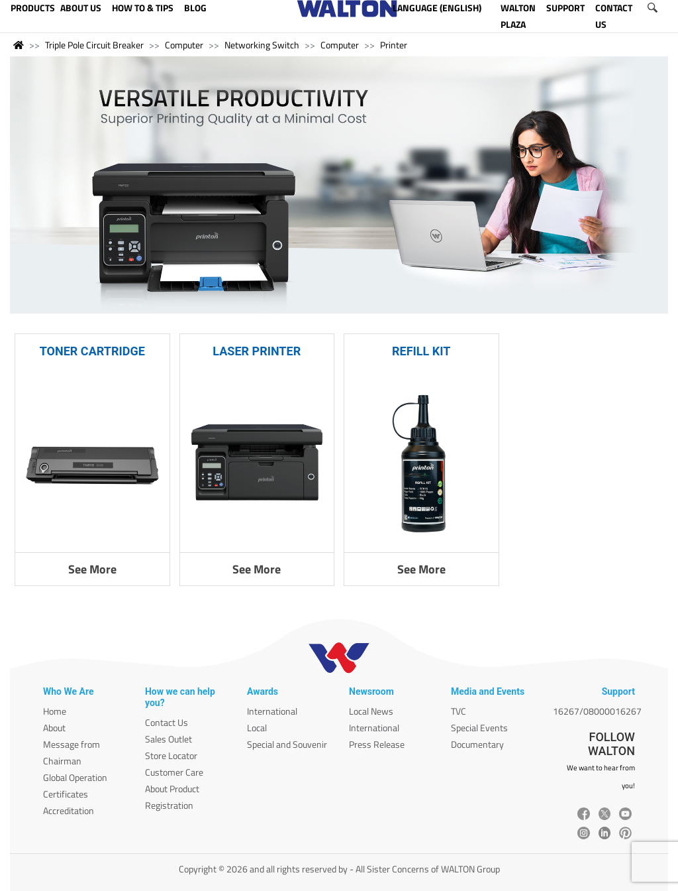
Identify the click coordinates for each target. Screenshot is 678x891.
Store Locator (171, 755)
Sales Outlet (168, 739)
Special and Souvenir (287, 744)
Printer (393, 45)
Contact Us (166, 722)
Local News (371, 711)
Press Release (377, 744)
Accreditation (68, 810)
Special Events (479, 728)
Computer (184, 45)
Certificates (65, 794)
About (54, 728)
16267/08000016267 (597, 711)
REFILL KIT (421, 351)
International (272, 711)
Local (257, 728)
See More (92, 569)
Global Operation (75, 777)
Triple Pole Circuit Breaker (94, 45)
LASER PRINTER (257, 351)
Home (54, 711)
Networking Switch (261, 45)
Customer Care (174, 772)
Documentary (477, 744)
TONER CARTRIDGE (92, 351)
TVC (458, 711)
